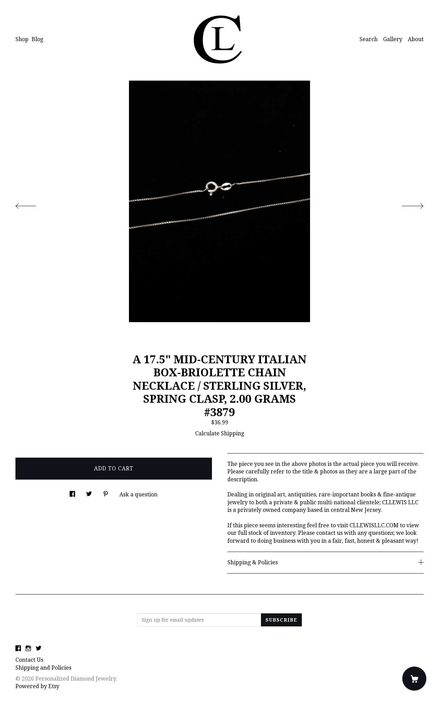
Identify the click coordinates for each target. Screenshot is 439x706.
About (416, 39)
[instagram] (28, 648)
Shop (21, 39)
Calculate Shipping (219, 433)
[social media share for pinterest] (105, 491)
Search (368, 39)
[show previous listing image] (32, 204)
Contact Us (29, 660)
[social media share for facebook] (72, 491)
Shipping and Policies (43, 667)
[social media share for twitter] (89, 491)
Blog (37, 39)
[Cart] (414, 679)
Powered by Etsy (37, 686)
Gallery (392, 39)
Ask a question (138, 494)
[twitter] (38, 648)
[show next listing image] (406, 204)
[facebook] (18, 648)
